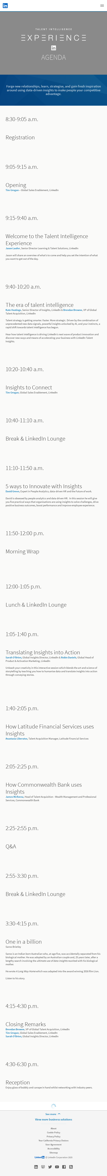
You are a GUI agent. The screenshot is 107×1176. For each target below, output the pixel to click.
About (53, 1128)
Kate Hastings (13, 310)
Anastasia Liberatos (16, 738)
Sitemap (53, 1152)
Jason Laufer (13, 248)
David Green (12, 491)
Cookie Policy (53, 1132)
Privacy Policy (53, 1136)
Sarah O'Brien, (14, 657)
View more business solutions (53, 1119)
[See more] (53, 1114)
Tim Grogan (12, 190)
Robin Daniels (68, 657)
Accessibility (54, 1148)
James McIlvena (14, 796)
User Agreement (53, 1144)
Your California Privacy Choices (54, 1140)
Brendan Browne (72, 310)
